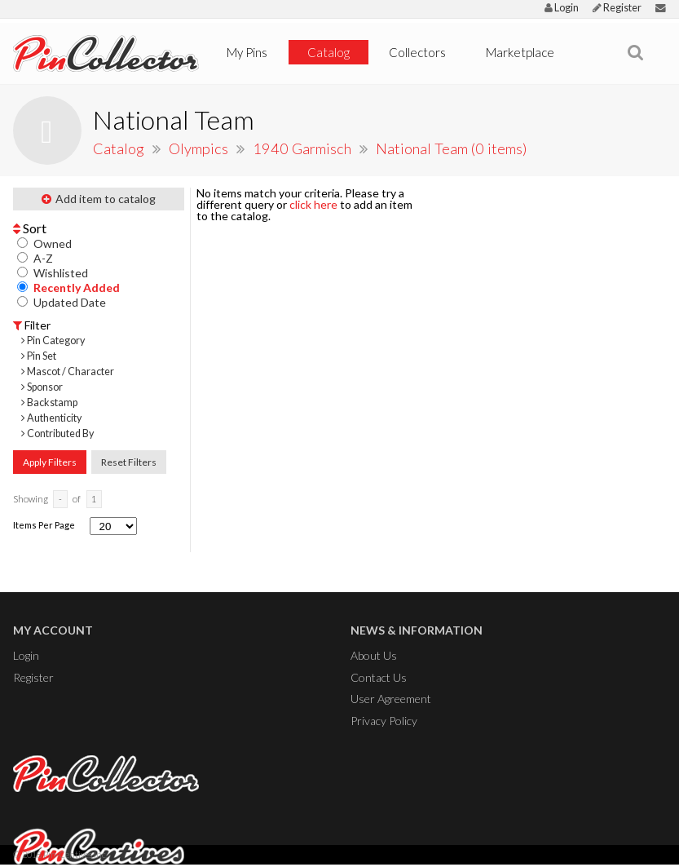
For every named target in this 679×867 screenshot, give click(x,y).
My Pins (247, 52)
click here (313, 204)
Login (562, 8)
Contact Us (379, 677)
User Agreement (391, 699)
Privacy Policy (384, 721)
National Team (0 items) (451, 148)
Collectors (417, 52)
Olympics (200, 148)
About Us (374, 655)
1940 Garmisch (304, 148)
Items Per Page (44, 525)
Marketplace (520, 52)
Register (617, 8)
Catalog (328, 52)
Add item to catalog (99, 199)
